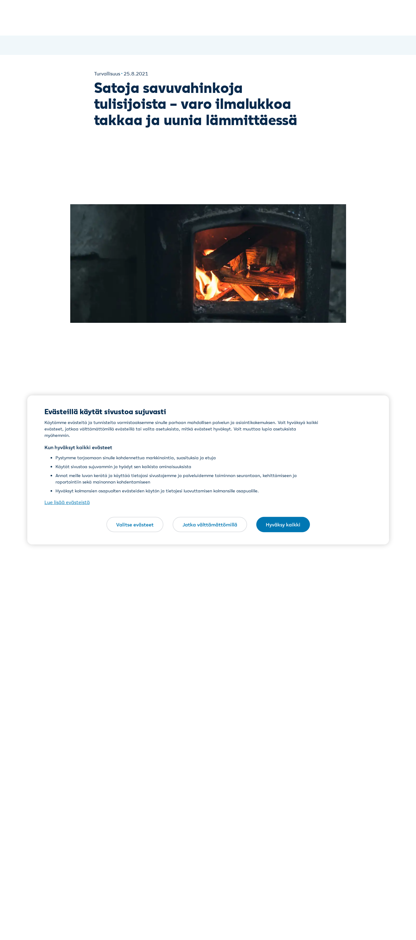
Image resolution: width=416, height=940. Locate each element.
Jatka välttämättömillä (209, 524)
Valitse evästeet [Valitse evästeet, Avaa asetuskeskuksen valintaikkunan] (135, 524)
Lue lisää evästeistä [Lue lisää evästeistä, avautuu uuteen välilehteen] (67, 502)
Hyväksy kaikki (283, 524)
